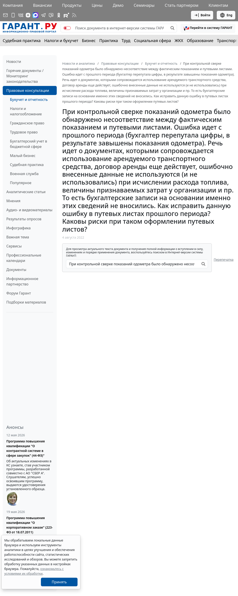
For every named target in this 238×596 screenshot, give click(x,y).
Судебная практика (22, 40)
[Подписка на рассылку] (5, 15)
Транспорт (227, 40)
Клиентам (218, 5)
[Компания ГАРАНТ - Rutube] (66, 15)
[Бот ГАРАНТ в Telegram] (51, 15)
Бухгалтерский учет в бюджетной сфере (28, 144)
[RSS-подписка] (74, 15)
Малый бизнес (22, 155)
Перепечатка (223, 259)
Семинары (144, 5)
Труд (126, 40)
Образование (200, 40)
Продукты (71, 5)
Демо (118, 5)
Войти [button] (202, 15)
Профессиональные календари (23, 258)
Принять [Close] (59, 581)
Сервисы (14, 246)
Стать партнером (181, 5)
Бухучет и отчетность (29, 99)
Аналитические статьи (25, 191)
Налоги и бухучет (61, 40)
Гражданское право (27, 123)
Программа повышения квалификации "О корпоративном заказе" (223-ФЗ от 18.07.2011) (29, 525)
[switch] (67, 28)
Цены (97, 5)
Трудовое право (24, 132)
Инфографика (18, 228)
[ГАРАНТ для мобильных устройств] (13, 15)
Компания (13, 5)
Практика (108, 40)
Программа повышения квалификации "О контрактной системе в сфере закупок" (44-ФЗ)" (25, 448)
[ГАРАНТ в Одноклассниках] (58, 15)
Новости (13, 61)
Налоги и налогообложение (26, 111)
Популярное (20, 182)
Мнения (13, 200)
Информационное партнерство (22, 281)
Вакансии (42, 5)
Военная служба (24, 173)
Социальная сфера (152, 40)
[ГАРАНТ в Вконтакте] (21, 15)
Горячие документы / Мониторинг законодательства (25, 76)
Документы (16, 269)
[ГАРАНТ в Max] (35, 15)
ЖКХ (179, 40)
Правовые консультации (27, 90)
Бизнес (89, 40)
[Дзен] (28, 15)
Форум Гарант (18, 293)
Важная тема (17, 237)
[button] (208, 28)
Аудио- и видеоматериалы (29, 209)
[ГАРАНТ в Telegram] (43, 15)
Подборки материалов (26, 302)
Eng (226, 15)
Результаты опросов (23, 218)
